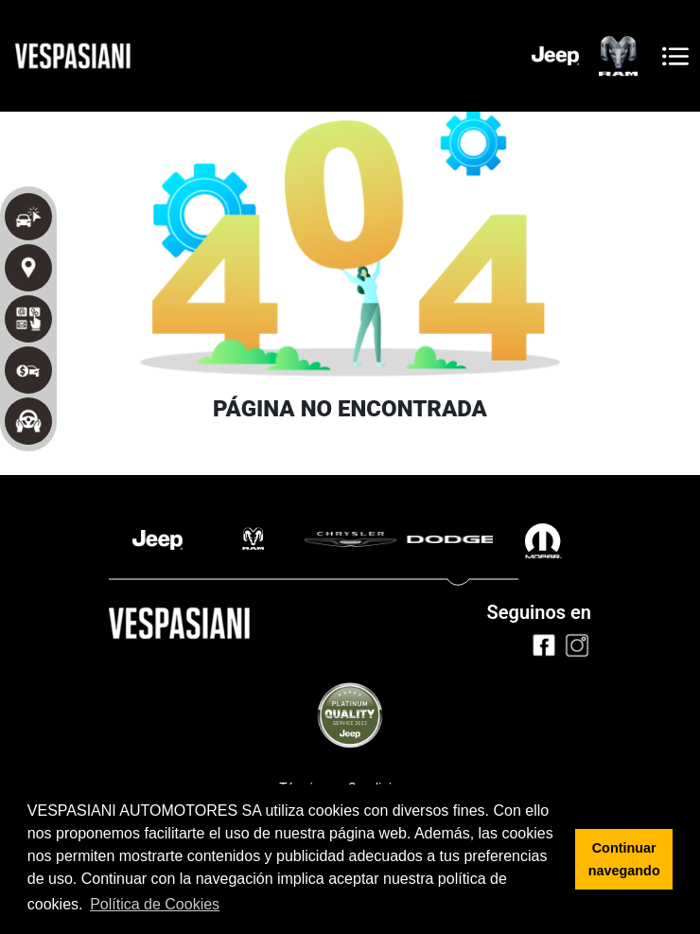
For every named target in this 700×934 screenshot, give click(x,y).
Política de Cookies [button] (154, 904)
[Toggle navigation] (675, 56)
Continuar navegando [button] (624, 859)
